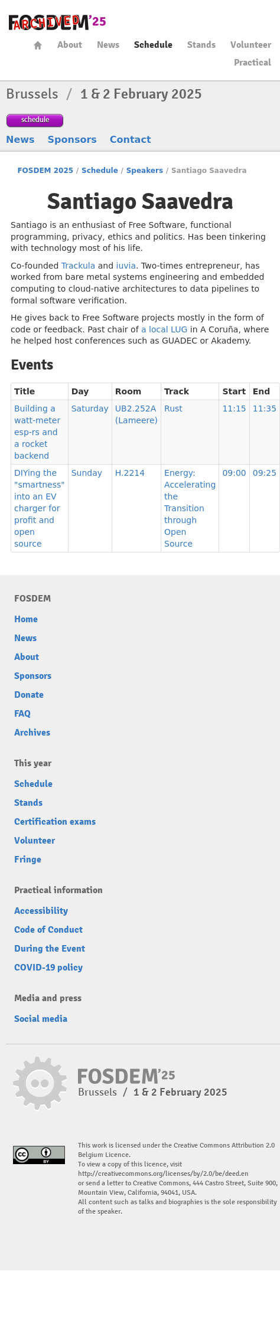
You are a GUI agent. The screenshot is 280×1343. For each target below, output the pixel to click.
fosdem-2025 (57, 22)
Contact (130, 139)
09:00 (234, 473)
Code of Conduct (48, 930)
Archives (32, 733)
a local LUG (164, 329)
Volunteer (250, 45)
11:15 (234, 408)
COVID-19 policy (48, 967)
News (108, 45)
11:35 (264, 408)
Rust (173, 408)
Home (38, 45)
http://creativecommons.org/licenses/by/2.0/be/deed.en (163, 1173)
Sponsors (72, 139)
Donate (29, 695)
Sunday (86, 473)
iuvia (126, 265)
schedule (35, 119)
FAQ (22, 714)
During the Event (49, 949)
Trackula (78, 265)
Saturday (90, 408)
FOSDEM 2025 (45, 170)
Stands (201, 45)
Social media (40, 1019)
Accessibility (41, 911)
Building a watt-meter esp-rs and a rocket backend (37, 432)
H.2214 (130, 473)
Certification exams (55, 822)
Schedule (153, 45)
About (69, 45)
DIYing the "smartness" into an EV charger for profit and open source (39, 508)
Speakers (144, 170)
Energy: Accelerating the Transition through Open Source (190, 508)
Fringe (27, 859)
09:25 (264, 473)
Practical (252, 62)
